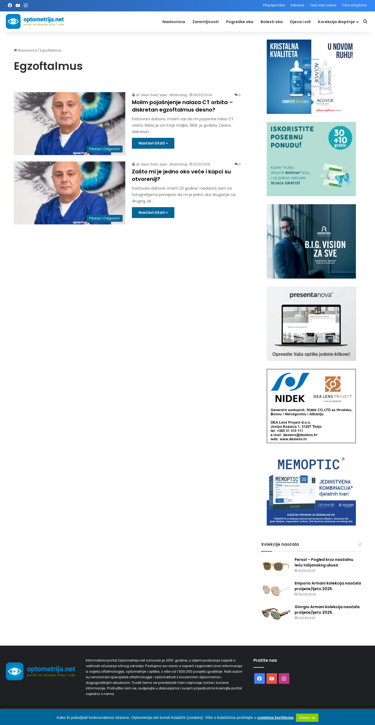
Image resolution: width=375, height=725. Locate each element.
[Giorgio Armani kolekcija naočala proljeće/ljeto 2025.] (276, 614)
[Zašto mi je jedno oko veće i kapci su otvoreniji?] (69, 192)
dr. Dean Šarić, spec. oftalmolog (161, 95)
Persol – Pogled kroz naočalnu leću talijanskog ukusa (324, 562)
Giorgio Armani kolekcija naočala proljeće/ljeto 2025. (327, 609)
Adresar (297, 5)
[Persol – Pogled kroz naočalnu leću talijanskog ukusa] (276, 567)
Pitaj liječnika (274, 5)
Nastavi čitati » (153, 143)
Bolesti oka (272, 21)
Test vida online (323, 5)
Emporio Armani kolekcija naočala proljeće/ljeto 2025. (328, 586)
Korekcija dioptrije (336, 21)
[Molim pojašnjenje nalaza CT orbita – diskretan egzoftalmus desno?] (69, 123)
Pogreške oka (239, 21)
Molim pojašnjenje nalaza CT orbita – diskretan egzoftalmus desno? (182, 106)
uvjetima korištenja (275, 717)
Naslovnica (173, 21)
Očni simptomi (354, 5)
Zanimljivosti (205, 21)
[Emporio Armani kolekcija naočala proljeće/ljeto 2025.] (276, 590)
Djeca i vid (300, 21)
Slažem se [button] (307, 718)
